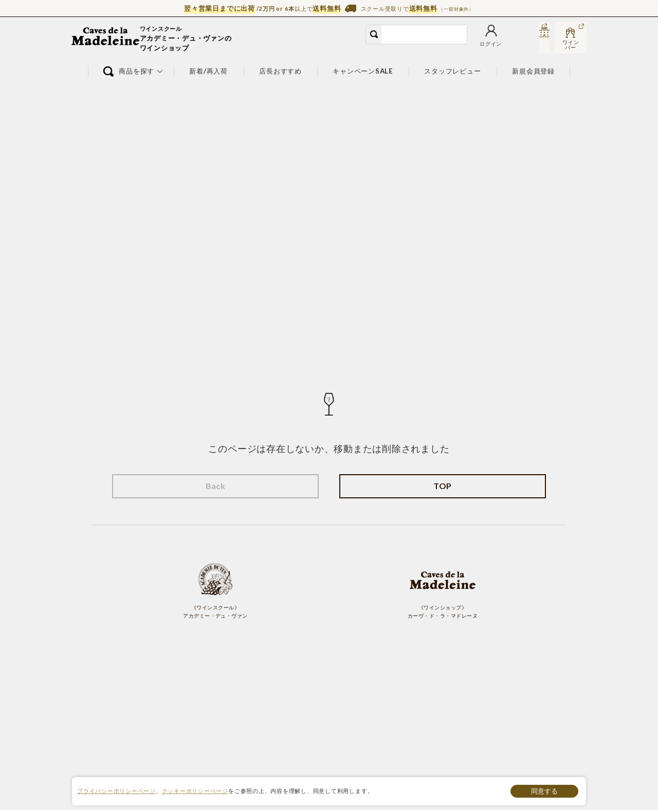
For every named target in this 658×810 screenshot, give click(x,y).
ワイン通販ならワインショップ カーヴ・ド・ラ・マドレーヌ (106, 38)
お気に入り (462, 45)
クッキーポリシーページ (195, 790)
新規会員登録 (534, 71)
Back (216, 486)
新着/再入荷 (209, 71)
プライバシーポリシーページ (116, 790)
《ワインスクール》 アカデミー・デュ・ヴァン (215, 590)
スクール (533, 45)
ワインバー (570, 45)
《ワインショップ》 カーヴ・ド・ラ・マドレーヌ (443, 590)
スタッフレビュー (453, 71)
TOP (442, 486)
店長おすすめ (280, 71)
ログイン (424, 45)
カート (496, 45)
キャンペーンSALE (363, 71)
